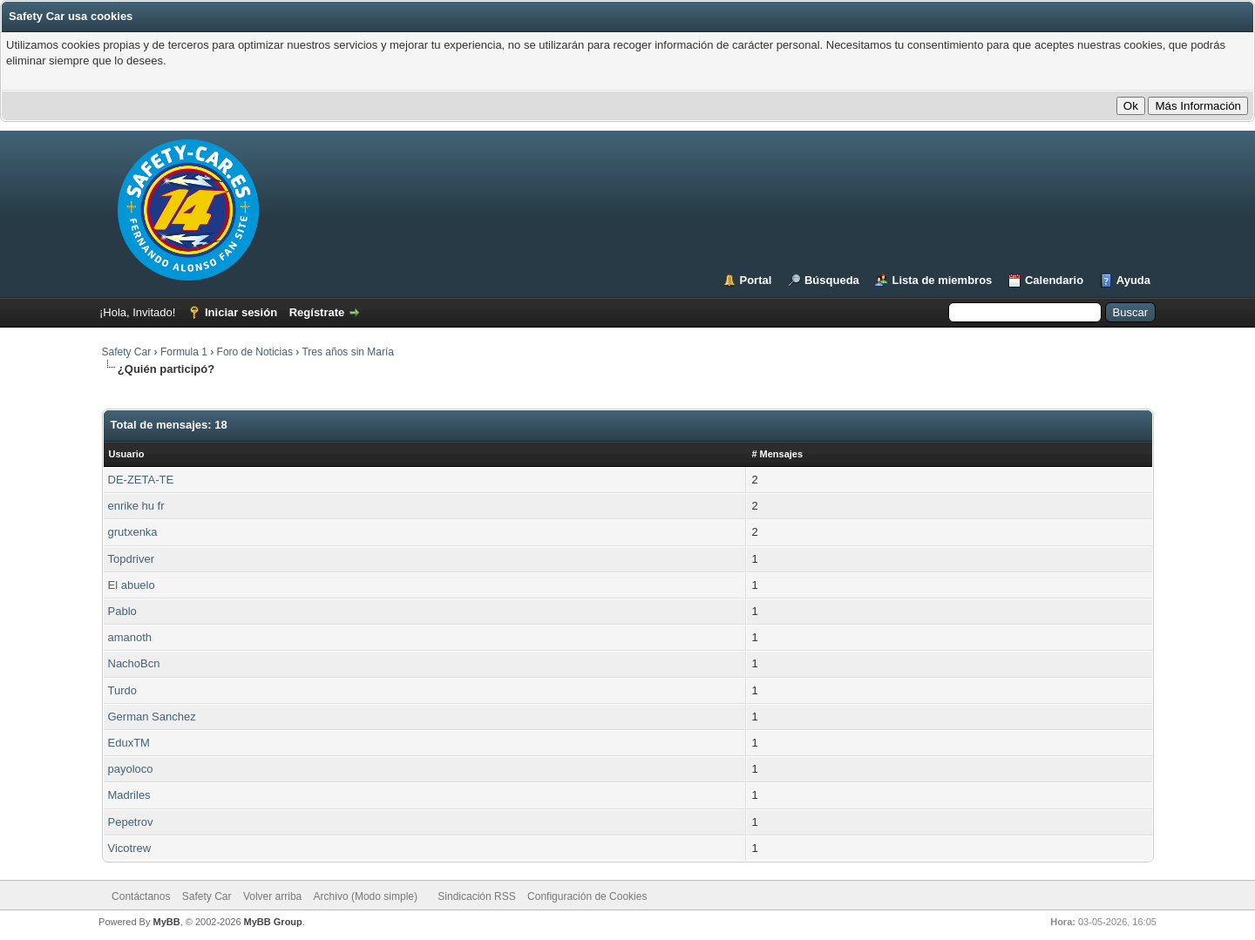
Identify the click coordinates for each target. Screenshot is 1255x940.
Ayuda (1133, 280)
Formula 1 (183, 352)
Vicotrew (130, 848)
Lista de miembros (942, 280)
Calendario (1054, 280)
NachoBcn (134, 663)
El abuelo (131, 585)
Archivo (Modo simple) (365, 896)
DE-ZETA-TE (141, 479)
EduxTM (129, 742)
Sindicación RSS (476, 896)
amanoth (130, 637)
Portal (756, 280)
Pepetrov (130, 821)
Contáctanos (141, 896)
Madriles (129, 794)
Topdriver (131, 558)
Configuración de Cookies (587, 896)
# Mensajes (777, 454)
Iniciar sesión (241, 312)
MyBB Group (273, 921)
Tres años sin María (348, 352)
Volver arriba (272, 896)
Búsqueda (831, 280)
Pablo (122, 611)
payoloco (130, 768)
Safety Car (127, 352)
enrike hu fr (136, 505)
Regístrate (317, 312)
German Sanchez (152, 716)
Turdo (122, 690)
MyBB (166, 921)
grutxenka (133, 531)
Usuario (127, 454)
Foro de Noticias (255, 352)
